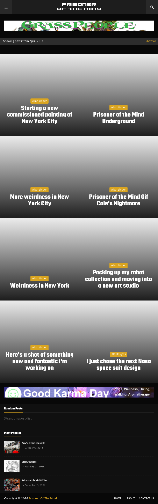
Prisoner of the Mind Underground (118, 118)
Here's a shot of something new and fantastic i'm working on (39, 361)
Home (118, 498)
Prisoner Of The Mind (43, 498)
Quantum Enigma (29, 462)
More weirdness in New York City (39, 200)
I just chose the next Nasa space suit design (118, 364)
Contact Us (146, 498)
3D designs (119, 354)
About (131, 498)
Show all (150, 41)
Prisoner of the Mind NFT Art (34, 481)
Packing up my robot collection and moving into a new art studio (118, 279)
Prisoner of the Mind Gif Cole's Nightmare (118, 200)
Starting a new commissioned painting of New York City (39, 115)
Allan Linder (39, 101)
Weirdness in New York (39, 286)
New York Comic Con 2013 (33, 443)
